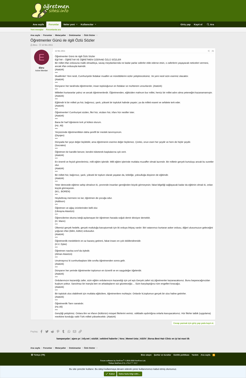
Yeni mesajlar (36, 29)
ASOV (143, 338)
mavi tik (185, 338)
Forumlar (54, 24)
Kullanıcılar (87, 24)
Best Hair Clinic (163, 338)
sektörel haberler (109, 338)
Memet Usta (132, 338)
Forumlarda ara (53, 29)
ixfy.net (86, 338)
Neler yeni (69, 24)
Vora (121, 338)
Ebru (35, 45)
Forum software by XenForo (123, 361)
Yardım (195, 355)
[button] (76, 24)
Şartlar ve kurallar (162, 355)
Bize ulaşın (146, 355)
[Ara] (210, 24)
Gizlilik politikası (181, 355)
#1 (213, 51)
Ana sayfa (38, 24)
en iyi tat (176, 338)
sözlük (94, 338)
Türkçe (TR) (38, 355)
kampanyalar (63, 338)
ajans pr (76, 338)
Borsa (151, 338)
